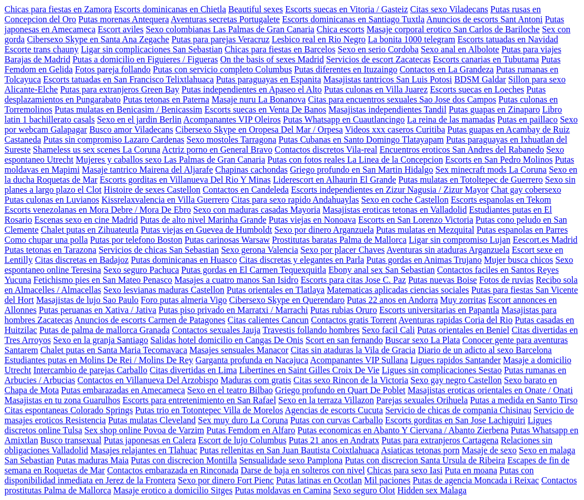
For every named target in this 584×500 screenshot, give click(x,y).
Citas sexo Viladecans (449, 9)
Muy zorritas (463, 300)
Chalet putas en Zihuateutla (90, 229)
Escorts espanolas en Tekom (501, 199)
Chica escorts (341, 29)
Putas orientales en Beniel (463, 330)
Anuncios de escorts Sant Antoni (484, 19)
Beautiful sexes (255, 9)
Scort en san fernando (344, 340)
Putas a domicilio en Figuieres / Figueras (145, 59)
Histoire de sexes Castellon (152, 189)
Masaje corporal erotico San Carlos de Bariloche (452, 29)
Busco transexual (70, 440)
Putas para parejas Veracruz (220, 39)
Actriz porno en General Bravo (217, 149)
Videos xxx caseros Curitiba (395, 129)
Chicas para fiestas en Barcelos (279, 49)
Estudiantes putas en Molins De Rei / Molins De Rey (98, 360)
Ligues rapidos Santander (455, 360)
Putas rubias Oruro (343, 310)
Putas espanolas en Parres (522, 229)
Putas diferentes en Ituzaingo (345, 69)
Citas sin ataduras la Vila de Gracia (353, 350)
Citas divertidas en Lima (193, 370)
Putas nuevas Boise (442, 280)
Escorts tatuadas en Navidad (508, 39)
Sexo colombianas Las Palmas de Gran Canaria (230, 29)
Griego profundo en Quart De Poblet (340, 390)
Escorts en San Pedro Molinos (499, 159)
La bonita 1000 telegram (411, 39)
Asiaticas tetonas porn (420, 450)
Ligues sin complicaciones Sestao (442, 370)
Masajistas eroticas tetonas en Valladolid (394, 209)
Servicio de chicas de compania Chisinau (458, 410)
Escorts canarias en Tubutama (486, 59)
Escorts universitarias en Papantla (439, 310)
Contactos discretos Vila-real (325, 149)
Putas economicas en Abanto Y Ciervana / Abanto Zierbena (402, 430)
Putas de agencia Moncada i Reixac (476, 480)
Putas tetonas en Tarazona (50, 249)
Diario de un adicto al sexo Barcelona (485, 350)
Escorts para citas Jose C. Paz (353, 280)
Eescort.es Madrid (545, 239)
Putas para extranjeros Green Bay (119, 89)
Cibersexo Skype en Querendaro (287, 300)
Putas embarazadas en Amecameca (123, 390)
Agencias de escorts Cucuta (334, 410)
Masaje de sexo (489, 450)
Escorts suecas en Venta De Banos (265, 109)
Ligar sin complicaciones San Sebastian (151, 49)
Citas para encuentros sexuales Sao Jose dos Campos (402, 99)
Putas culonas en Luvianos (51, 199)
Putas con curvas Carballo (336, 420)
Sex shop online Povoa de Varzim (144, 430)
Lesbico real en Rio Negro (319, 39)
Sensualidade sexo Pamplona (291, 460)
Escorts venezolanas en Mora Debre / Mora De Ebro (97, 209)
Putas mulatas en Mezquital (425, 229)
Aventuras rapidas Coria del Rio (456, 320)
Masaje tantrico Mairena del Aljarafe (147, 169)
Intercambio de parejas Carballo (90, 370)
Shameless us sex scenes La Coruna (96, 149)
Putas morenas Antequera (123, 19)
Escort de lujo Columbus (242, 440)
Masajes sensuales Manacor (238, 350)
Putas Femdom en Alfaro (251, 430)
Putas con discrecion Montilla (184, 460)
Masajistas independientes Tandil (387, 109)
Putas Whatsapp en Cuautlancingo (344, 119)
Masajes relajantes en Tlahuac (143, 450)
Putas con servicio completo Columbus (222, 69)
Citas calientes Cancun (268, 320)
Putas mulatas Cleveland (151, 420)
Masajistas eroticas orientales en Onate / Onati (490, 390)
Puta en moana (471, 470)
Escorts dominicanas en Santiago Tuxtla (353, 19)
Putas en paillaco (527, 119)
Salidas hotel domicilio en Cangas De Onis (226, 340)
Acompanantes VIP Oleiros (232, 119)
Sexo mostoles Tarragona (231, 139)
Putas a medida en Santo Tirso (523, 400)
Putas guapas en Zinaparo (494, 109)
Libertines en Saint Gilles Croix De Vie (309, 370)
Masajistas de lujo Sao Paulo (87, 300)
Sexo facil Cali (388, 330)
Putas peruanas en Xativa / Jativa (97, 310)
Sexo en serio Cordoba (377, 49)
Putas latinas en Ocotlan (319, 480)
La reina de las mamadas (451, 119)
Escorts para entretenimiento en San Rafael (199, 400)
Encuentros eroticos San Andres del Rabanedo (462, 149)
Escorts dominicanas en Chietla (170, 9)
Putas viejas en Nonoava (312, 219)
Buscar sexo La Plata (422, 340)
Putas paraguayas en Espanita (268, 79)
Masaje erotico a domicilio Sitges (173, 490)
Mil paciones (387, 480)
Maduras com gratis (255, 380)
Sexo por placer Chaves (342, 249)
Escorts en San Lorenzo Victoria (415, 219)
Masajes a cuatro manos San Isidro (236, 280)
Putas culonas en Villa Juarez (376, 89)
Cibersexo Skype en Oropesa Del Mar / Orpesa (259, 129)
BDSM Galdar (480, 79)
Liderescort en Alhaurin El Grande (334, 179)
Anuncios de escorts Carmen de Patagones (149, 320)
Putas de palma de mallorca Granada (105, 330)
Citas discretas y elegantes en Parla (301, 259)
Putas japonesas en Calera (150, 440)
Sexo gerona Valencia (259, 249)
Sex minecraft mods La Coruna (491, 169)
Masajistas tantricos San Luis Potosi (387, 79)
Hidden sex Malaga (432, 490)
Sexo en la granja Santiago (100, 340)
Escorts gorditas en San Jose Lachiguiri (455, 420)
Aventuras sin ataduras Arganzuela (447, 249)
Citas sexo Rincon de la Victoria (350, 380)
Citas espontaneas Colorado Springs (68, 410)
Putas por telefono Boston (136, 239)
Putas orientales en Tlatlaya (276, 290)
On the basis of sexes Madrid (271, 59)
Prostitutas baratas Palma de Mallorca (339, 239)
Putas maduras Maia (92, 460)
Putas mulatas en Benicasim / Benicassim (128, 109)
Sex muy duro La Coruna (243, 420)
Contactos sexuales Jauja (216, 330)
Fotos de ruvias (506, 280)
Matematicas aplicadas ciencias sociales (398, 290)
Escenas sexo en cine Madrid (86, 219)
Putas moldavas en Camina (283, 490)
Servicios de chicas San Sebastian (159, 249)
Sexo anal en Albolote (460, 49)
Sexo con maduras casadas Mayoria (256, 209)
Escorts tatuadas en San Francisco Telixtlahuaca (128, 79)
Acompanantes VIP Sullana (359, 360)
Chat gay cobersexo (526, 189)
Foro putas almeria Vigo (184, 300)
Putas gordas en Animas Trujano (424, 259)
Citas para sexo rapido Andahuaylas (295, 199)
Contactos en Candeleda (246, 189)
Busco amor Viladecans (131, 129)
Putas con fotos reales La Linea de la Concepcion (355, 159)
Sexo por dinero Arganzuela (324, 229)
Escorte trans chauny (41, 49)
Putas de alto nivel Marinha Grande (203, 219)
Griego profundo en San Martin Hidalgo (361, 169)
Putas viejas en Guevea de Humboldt (206, 229)
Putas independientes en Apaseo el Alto (251, 89)
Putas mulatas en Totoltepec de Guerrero (471, 179)
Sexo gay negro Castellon (456, 380)
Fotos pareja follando (113, 69)
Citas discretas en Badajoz (82, 259)
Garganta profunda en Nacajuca (251, 360)
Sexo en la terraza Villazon (326, 400)
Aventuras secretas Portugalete (225, 19)
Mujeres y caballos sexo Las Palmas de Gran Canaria (170, 159)
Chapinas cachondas (251, 169)
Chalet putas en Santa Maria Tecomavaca (113, 350)
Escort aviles (120, 29)
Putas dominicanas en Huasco (184, 259)
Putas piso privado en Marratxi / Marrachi (233, 310)
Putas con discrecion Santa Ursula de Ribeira (425, 460)
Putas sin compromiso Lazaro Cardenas (113, 139)
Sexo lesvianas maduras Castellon (164, 290)
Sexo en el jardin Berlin (139, 119)
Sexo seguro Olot (364, 490)
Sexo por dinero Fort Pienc (225, 480)
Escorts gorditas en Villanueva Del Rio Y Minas (185, 179)
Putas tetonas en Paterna (166, 99)
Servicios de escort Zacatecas (378, 59)
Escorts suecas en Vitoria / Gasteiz (346, 9)
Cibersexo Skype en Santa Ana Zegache (98, 39)
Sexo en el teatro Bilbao (230, 390)
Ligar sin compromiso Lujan (460, 239)
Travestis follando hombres (311, 330)
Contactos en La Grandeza (447, 69)
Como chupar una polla (46, 239)
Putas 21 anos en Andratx (334, 440)
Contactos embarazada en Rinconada (172, 470)
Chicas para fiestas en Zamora (58, 9)
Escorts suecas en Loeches (477, 89)
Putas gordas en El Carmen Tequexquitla (253, 269)
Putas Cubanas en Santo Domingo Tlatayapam (361, 139)
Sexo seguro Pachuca (141, 269)
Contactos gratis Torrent (354, 320)
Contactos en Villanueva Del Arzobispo (147, 380)
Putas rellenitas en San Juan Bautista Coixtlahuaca (289, 450)
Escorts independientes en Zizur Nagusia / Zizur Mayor (390, 189)
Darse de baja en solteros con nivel (303, 470)
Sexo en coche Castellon (405, 199)
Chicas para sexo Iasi (405, 470)
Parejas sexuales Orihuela (422, 400)
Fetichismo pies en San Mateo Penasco (102, 280)
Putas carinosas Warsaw (227, 239)
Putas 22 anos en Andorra (392, 300)
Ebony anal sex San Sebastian (381, 269)
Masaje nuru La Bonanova (259, 99)
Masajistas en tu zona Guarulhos (62, 400)
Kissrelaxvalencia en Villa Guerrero (165, 199)
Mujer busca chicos (518, 259)
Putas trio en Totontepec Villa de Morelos (209, 410)
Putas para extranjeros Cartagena (439, 440)
